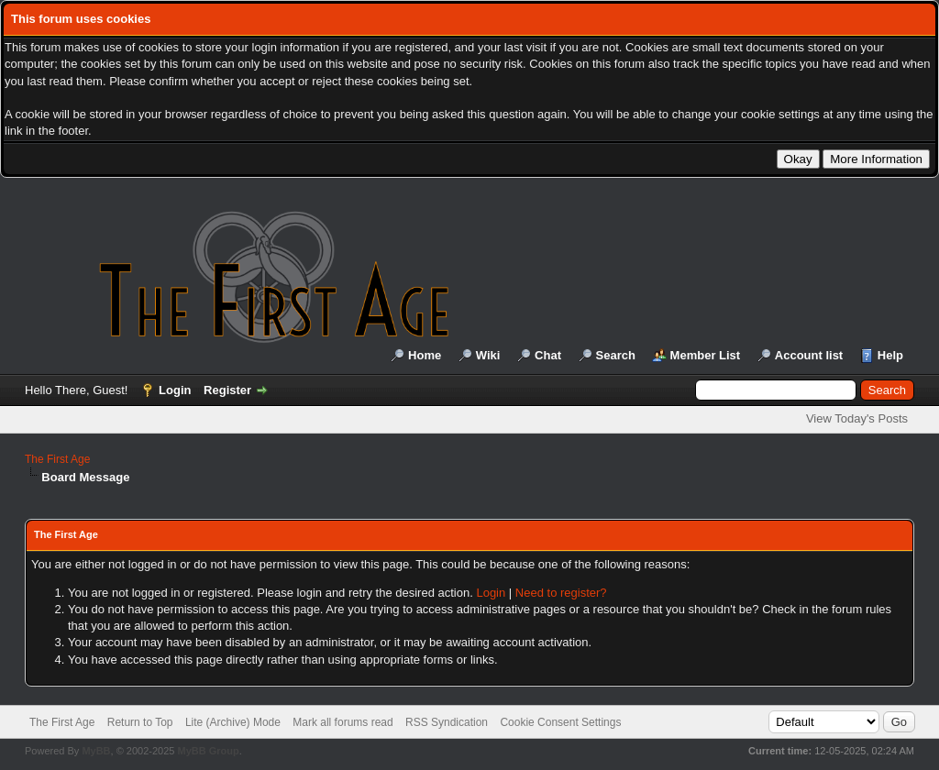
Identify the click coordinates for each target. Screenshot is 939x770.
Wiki (488, 355)
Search (615, 355)
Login (175, 390)
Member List (705, 355)
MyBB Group (207, 750)
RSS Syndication (446, 722)
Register (227, 390)
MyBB (96, 750)
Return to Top (140, 722)
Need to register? (561, 593)
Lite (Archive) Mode (233, 722)
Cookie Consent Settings (560, 722)
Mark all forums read (342, 722)
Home (424, 355)
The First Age (57, 459)
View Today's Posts (857, 418)
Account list (809, 355)
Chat (548, 355)
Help (890, 355)
